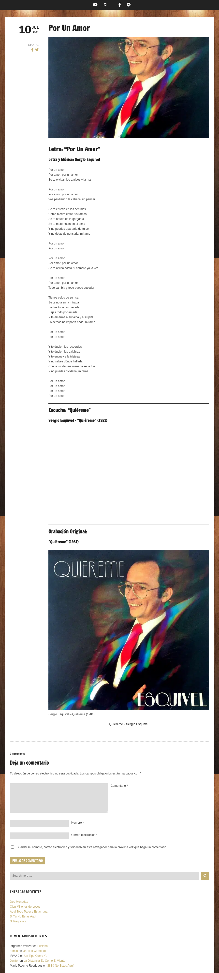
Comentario (119, 785)
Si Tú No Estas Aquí (23, 916)
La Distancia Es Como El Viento (44, 960)
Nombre (77, 822)
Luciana (42, 946)
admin (14, 951)
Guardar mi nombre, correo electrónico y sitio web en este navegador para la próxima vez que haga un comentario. (91, 847)
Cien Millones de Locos (25, 906)
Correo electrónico (84, 835)
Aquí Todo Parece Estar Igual (29, 911)
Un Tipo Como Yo (34, 951)
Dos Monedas (19, 901)
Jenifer (14, 960)
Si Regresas (18, 921)
